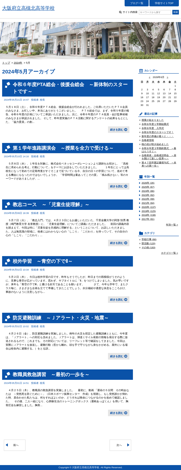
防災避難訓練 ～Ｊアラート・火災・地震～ (61, 318)
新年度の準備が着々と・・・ (158, 136)
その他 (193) (148, 247)
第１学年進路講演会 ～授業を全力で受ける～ (63, 148)
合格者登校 (148, 140)
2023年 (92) (148, 195)
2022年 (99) (148, 199)
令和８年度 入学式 (153, 128)
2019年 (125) (149, 211)
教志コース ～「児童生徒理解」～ (51, 204)
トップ (6, 62)
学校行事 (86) (149, 239)
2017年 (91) (148, 219)
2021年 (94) (148, 203)
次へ (119, 445)
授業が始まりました (153, 120)
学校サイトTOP (164, 3)
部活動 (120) (148, 243)
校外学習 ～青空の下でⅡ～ (43, 261)
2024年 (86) (148, 191)
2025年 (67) (148, 187)
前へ (16, 445)
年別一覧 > (172, 224)
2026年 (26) (148, 183)
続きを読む (116, 129)
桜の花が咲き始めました (155, 144)
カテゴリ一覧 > (169, 253)
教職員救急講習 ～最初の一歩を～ (51, 374)
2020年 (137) (149, 207)
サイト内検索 (147, 12)
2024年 (18, 62)
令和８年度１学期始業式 (155, 124)
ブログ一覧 (136, 3)
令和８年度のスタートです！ (158, 132)
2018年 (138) (149, 215)
